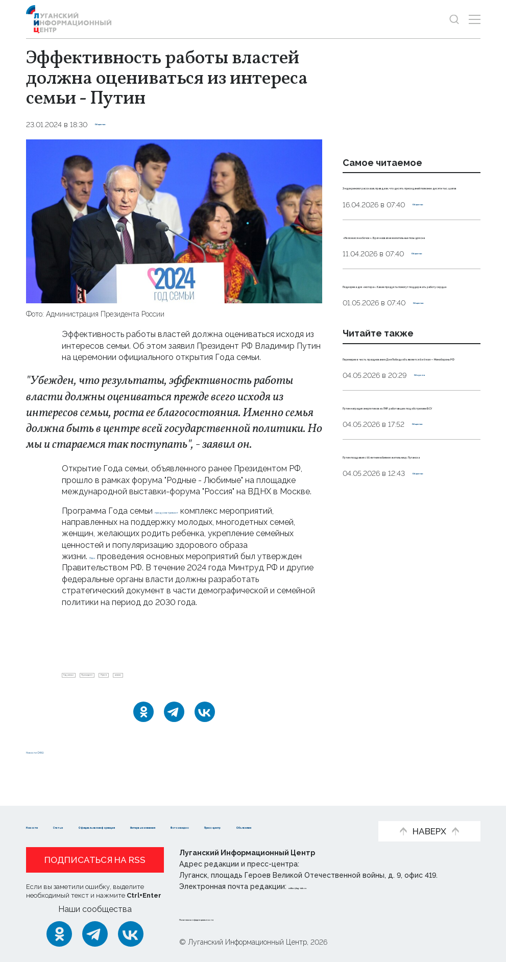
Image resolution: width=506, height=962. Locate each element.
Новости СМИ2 (56, 759)
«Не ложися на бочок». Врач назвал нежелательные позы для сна (406, 280)
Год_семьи (85, 679)
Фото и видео (55, 826)
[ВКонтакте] (205, 720)
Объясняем (196, 826)
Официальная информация (180, 810)
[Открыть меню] (475, 19)
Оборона (430, 488)
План (99, 556)
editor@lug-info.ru (323, 887)
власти (216, 679)
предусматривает (190, 511)
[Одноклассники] (143, 720)
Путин (179, 679)
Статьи (92, 810)
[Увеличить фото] (174, 221)
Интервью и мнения (294, 810)
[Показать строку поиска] (454, 19)
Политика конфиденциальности (241, 918)
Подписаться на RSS (95, 860)
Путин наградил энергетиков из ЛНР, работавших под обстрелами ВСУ (406, 530)
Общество (114, 125)
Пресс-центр (128, 826)
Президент (136, 679)
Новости (44, 810)
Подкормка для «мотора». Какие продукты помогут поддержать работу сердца (404, 352)
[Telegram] (174, 720)
